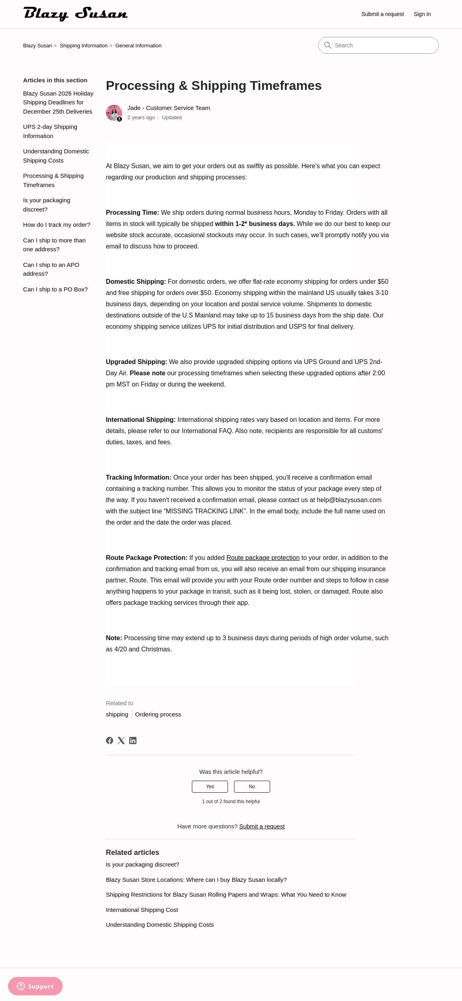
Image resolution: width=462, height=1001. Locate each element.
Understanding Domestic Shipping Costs (56, 156)
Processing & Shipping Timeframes (53, 180)
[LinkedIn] (132, 740)
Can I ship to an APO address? (51, 269)
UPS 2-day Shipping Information (50, 131)
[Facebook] (109, 740)
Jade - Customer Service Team (169, 107)
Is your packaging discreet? (47, 205)
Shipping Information (84, 46)
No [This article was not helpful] (252, 786)
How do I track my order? (57, 224)
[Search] (378, 45)
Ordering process (158, 714)
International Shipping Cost (142, 909)
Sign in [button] (422, 14)
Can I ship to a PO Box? (55, 289)
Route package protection (262, 557)
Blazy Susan (37, 46)
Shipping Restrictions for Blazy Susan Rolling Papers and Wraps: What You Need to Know (226, 894)
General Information (139, 46)
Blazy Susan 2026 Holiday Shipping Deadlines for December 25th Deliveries (58, 102)
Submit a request (383, 14)
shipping (117, 714)
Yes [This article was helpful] (210, 786)
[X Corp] (121, 740)
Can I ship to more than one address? (54, 245)
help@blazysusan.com (349, 499)
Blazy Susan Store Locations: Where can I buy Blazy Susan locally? (196, 879)
